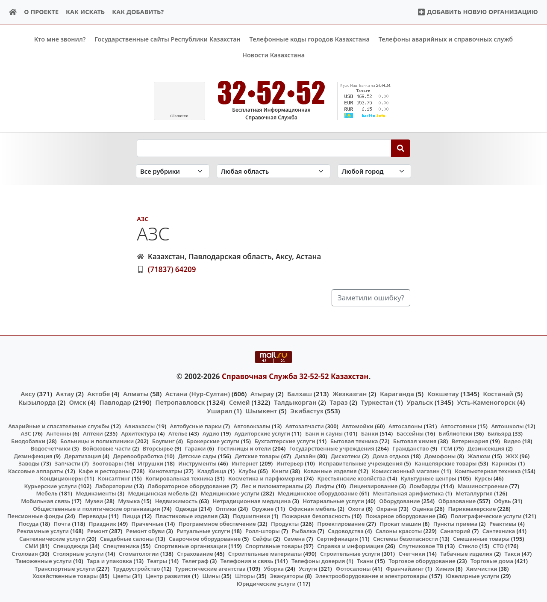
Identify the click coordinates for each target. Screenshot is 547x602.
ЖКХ (512, 456)
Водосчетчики (51, 448)
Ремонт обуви (145, 531)
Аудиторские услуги (262, 433)
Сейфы (262, 538)
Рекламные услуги (43, 531)
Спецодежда (70, 546)
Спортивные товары (273, 546)
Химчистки (481, 568)
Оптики (225, 508)
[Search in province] (273, 171)
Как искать (85, 12)
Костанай (498, 393)
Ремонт (97, 531)
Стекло (468, 546)
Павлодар (115, 402)
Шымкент (261, 410)
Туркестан (377, 402)
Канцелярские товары (446, 463)
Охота (356, 508)
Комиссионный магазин (406, 470)
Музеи (94, 501)
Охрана (386, 508)
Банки (369, 433)
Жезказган (349, 393)
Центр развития (168, 576)
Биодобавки (28, 441)
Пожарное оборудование (400, 516)
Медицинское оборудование (318, 493)
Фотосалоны (353, 568)
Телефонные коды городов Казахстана (310, 39)
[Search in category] (172, 171)
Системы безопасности (405, 538)
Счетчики (412, 553)
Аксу (28, 393)
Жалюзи (479, 456)
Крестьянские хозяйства (352, 478)
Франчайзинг (405, 568)
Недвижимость (176, 501)
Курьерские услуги (50, 486)
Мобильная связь (45, 501)
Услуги (308, 568)
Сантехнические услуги (52, 538)
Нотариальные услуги (333, 501)
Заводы (28, 463)
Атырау (262, 393)
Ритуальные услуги (203, 531)
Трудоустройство (136, 568)
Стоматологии (139, 553)
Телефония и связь (247, 561)
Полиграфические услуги (485, 516)
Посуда (29, 523)
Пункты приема (455, 523)
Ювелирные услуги (472, 576)
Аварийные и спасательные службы (58, 426)
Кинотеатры (165, 470)
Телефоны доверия (318, 561)
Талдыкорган (295, 402)
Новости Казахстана (273, 55)
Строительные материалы (265, 553)
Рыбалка (304, 531)
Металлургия (474, 493)
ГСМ (446, 448)
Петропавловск (180, 402)
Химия (444, 568)
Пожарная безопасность (316, 516)
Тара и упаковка (109, 561)
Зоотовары (107, 463)
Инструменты (197, 463)
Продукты (285, 523)
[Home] (13, 12)
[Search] (400, 148)
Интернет (245, 463)
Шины (211, 576)
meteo (179, 116)
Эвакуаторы (287, 576)
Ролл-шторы (262, 531)
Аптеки (93, 433)
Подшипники (251, 516)
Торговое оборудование (422, 561)
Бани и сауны (324, 433)
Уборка (274, 568)
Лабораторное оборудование (188, 486)
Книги (279, 470)
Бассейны (410, 433)
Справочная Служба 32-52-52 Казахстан (295, 376)
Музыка (129, 501)
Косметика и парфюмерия (265, 478)
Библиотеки (456, 433)
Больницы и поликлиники (97, 441)
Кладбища (211, 470)
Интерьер (289, 463)
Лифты (325, 486)
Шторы (245, 576)
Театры (157, 561)
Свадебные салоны (127, 538)
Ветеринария (470, 441)
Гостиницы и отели (244, 448)
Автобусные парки (196, 426)
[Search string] (264, 148)
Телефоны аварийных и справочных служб (446, 39)
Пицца (131, 516)
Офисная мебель (312, 508)
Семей (239, 402)
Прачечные (147, 523)
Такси (513, 553)
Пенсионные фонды (35, 516)
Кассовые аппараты (36, 470)
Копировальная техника (179, 478)
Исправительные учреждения (360, 463)
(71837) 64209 (172, 269)
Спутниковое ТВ (421, 546)
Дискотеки (346, 456)
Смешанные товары (481, 538)
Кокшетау (443, 393)
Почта (62, 523)
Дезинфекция (33, 456)
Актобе (98, 393)
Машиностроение (483, 486)
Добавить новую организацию (478, 12)
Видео (512, 441)
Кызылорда (37, 402)
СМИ (31, 546)
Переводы (93, 516)
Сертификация (337, 538)
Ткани (365, 561)
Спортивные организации (190, 546)
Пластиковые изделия (187, 516)
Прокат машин (400, 523)
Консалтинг (114, 478)
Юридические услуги (266, 583)
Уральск (419, 402)
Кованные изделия (329, 470)
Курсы (483, 478)
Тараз (338, 402)
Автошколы (507, 426)
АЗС (142, 219)
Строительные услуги (350, 553)
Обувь (502, 501)
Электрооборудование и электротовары (371, 576)
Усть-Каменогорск (486, 402)
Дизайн (305, 456)
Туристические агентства (210, 568)
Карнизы (504, 463)
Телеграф (195, 561)
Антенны (58, 433)
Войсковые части (106, 448)
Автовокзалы (251, 426)
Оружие (263, 508)
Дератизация (82, 456)
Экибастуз (306, 410)
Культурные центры (428, 478)
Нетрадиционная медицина (251, 501)
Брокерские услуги (213, 441)
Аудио (211, 433)
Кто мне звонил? (60, 39)
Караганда (397, 393)
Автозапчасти (304, 426)
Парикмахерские (472, 508)
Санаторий (455, 531)
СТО (498, 546)
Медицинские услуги (230, 493)
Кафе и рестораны (104, 470)
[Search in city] (374, 171)
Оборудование (399, 501)
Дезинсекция (486, 448)
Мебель (46, 493)
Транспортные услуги (65, 568)
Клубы (247, 470)
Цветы (122, 576)
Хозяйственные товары (65, 576)
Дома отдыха (391, 456)
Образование (457, 501)
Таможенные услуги (43, 561)
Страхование (195, 553)
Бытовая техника (354, 441)
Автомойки (357, 426)
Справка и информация (350, 546)
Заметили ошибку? (371, 297)
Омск (77, 402)
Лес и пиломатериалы (272, 486)
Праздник (103, 523)
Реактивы (503, 523)
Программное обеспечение (217, 523)
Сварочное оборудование (205, 538)
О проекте (41, 12)
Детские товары (257, 456)
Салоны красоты (399, 531)
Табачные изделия (466, 553)
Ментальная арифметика (408, 493)
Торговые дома (492, 561)
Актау (65, 393)
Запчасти (68, 463)
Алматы (136, 393)
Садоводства (346, 531)
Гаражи (195, 448)
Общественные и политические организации (96, 508)
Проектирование (341, 523)
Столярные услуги (78, 553)
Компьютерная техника (488, 470)
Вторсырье (158, 448)
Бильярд (500, 433)
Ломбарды (424, 486)
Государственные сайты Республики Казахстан (167, 39)
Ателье (178, 433)
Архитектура (138, 433)
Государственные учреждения (331, 448)
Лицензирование (373, 486)
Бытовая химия (415, 441)
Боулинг (163, 441)
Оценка (422, 508)
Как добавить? (138, 12)
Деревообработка (138, 456)
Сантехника (498, 531)
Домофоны (440, 456)
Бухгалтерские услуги (284, 441)
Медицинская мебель (158, 493)
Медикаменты (96, 493)
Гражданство (410, 448)
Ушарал (219, 410)
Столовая (25, 553)
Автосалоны (405, 426)
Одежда (186, 508)
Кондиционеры (61, 478)
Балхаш (299, 393)
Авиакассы (139, 426)
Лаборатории (113, 486)
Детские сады (197, 456)
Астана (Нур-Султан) (197, 393)
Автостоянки (458, 426)
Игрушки (150, 463)
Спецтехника (121, 546)
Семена (294, 538)
